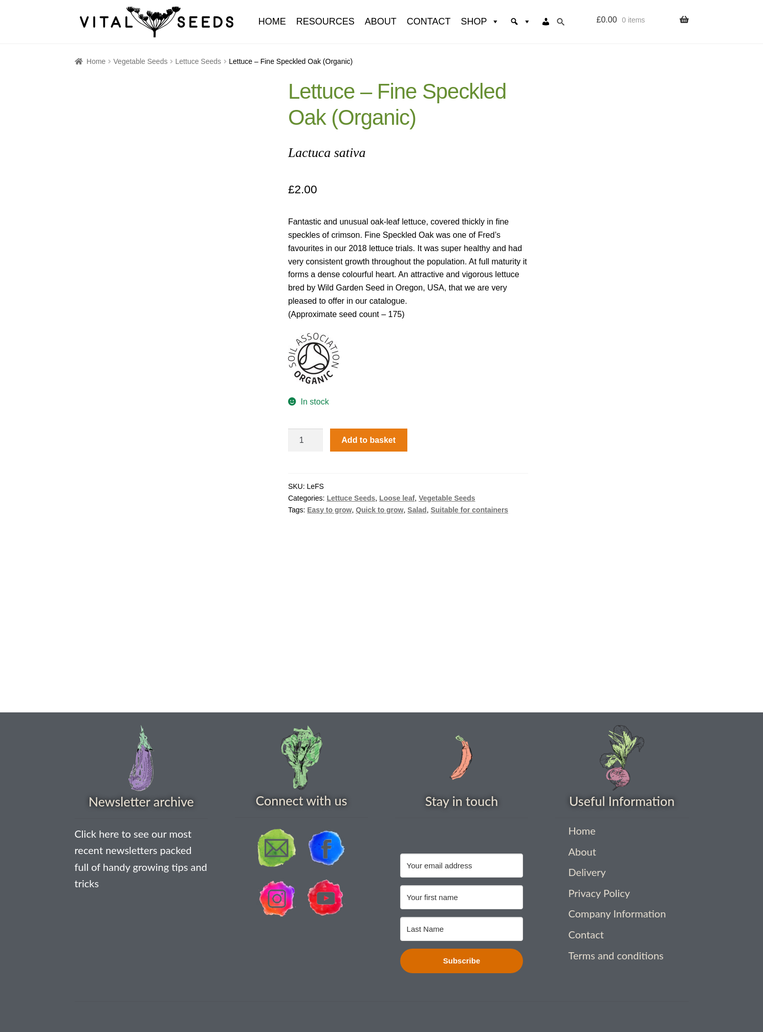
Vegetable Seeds (141, 61)
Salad (416, 510)
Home (95, 61)
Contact (429, 21)
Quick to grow (379, 510)
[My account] (546, 21)
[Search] (520, 21)
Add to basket (368, 440)
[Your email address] (462, 866)
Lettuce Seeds (199, 61)
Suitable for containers (469, 510)
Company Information (617, 913)
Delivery (587, 872)
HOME (272, 21)
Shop (480, 21)
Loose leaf (397, 498)
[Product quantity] (305, 440)
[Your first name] (462, 897)
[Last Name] (462, 929)
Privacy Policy (599, 893)
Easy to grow (329, 510)
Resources (325, 21)
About (381, 21)
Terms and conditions (616, 955)
